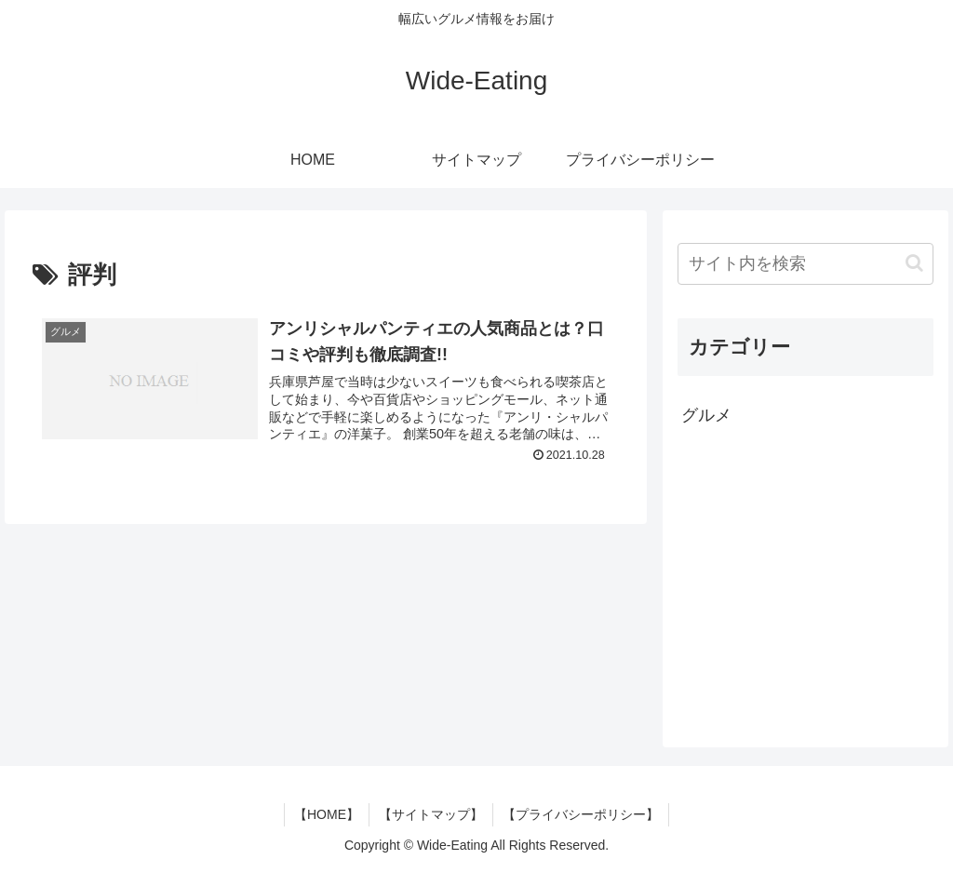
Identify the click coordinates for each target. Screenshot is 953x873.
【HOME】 (326, 814)
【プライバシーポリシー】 (581, 814)
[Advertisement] (805, 585)
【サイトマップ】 (431, 814)
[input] (805, 264)
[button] (914, 263)
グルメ (706, 415)
